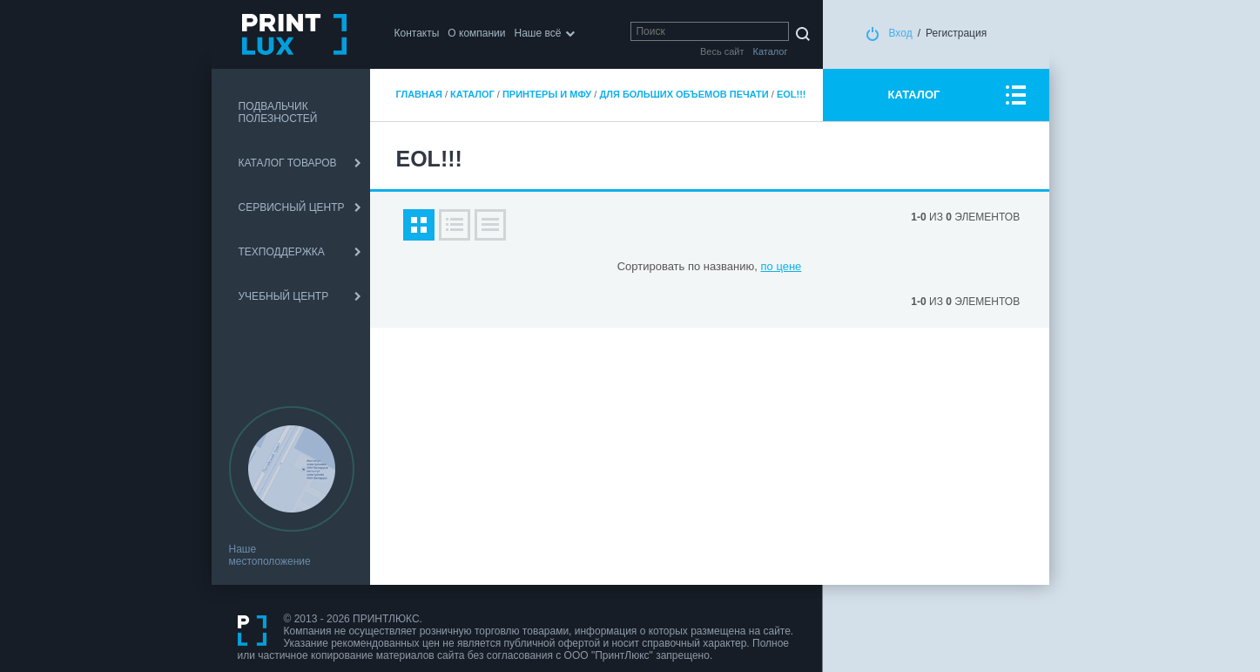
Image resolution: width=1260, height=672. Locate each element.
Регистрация (956, 33)
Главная (419, 94)
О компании (476, 33)
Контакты (417, 33)
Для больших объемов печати (683, 94)
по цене (781, 266)
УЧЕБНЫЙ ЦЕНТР (284, 296)
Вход (901, 33)
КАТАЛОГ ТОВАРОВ (288, 163)
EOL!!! (791, 94)
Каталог (472, 94)
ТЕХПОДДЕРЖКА (282, 252)
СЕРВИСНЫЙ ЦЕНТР (292, 207)
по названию (721, 266)
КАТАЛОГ (914, 94)
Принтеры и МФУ (546, 94)
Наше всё (538, 33)
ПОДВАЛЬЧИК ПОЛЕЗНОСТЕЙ (278, 112)
